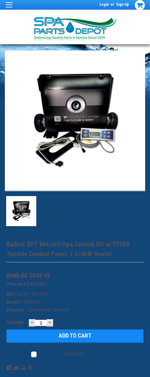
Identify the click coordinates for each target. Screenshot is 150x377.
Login (104, 4)
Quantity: (15, 322)
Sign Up (122, 4)
